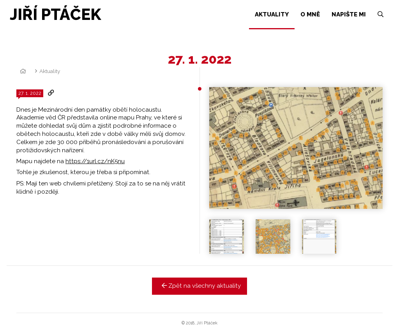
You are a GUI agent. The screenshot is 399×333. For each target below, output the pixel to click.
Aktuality (49, 71)
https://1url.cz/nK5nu (95, 161)
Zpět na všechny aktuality (199, 285)
